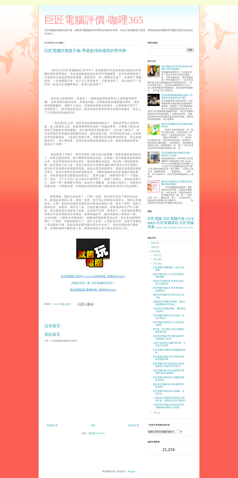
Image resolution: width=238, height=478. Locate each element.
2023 (153, 243)
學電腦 (179, 228)
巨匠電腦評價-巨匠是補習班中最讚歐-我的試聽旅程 (177, 67)
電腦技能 (166, 228)
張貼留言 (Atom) (97, 433)
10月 (156, 255)
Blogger (131, 471)
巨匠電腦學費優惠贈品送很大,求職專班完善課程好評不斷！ (177, 96)
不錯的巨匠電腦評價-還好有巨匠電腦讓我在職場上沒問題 (168, 406)
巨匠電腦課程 (167, 223)
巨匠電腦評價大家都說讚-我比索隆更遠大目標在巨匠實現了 (168, 365)
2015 (153, 251)
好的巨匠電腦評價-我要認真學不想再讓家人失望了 (168, 337)
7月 (156, 413)
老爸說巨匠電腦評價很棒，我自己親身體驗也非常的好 (169, 303)
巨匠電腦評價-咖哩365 (93, 20)
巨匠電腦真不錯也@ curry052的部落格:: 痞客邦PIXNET (93, 276)
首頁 (93, 425)
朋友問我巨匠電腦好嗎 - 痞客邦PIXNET (93, 289)
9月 (156, 259)
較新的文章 (52, 425)
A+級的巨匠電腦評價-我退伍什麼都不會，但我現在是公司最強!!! (169, 399)
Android (186, 228)
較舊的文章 (133, 425)
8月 (156, 263)
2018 (153, 247)
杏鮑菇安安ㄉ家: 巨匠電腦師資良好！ (93, 283)
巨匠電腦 (155, 218)
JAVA (191, 228)
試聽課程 (159, 228)
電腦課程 (173, 228)
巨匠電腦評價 (173, 218)
